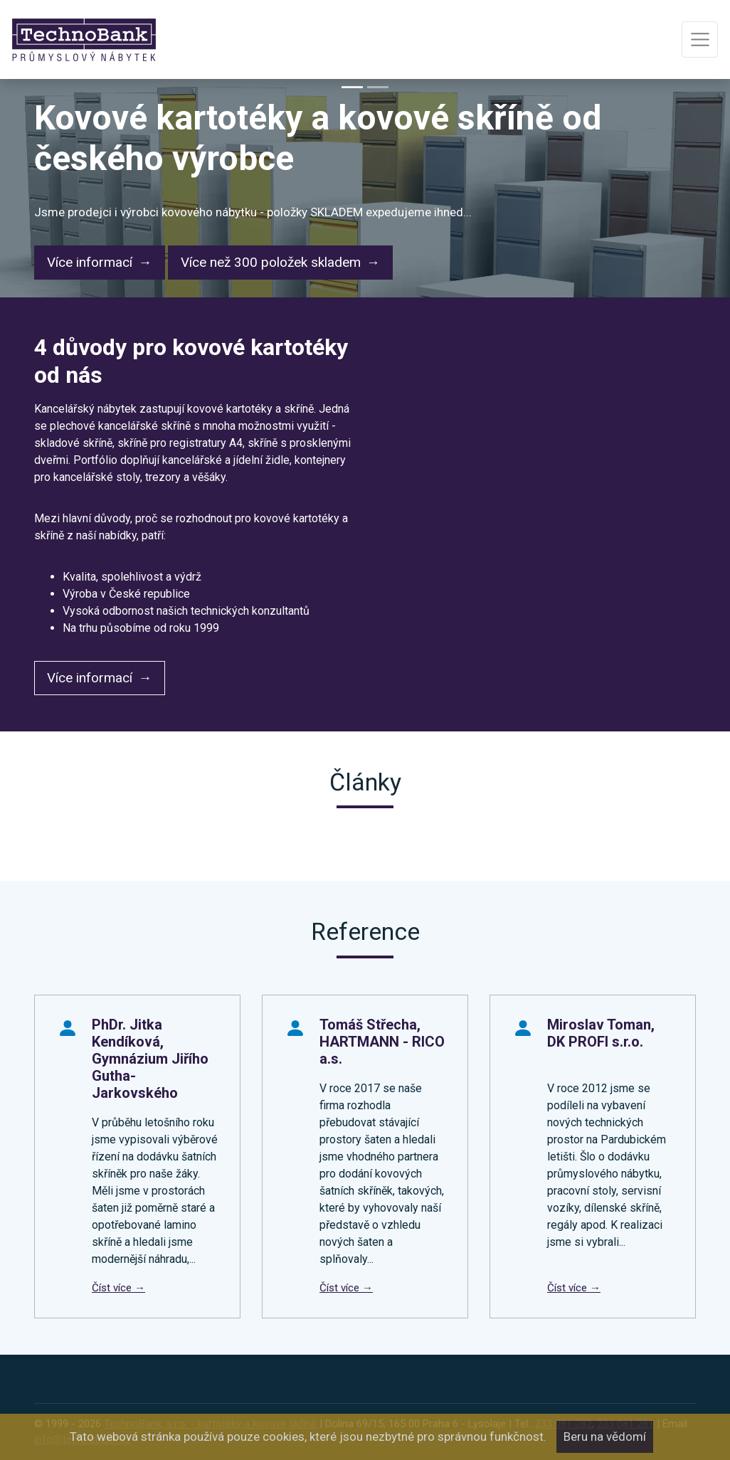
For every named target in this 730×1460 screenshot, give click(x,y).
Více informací (89, 262)
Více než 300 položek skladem (271, 262)
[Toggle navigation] (700, 39)
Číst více (113, 1287)
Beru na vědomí (605, 1436)
